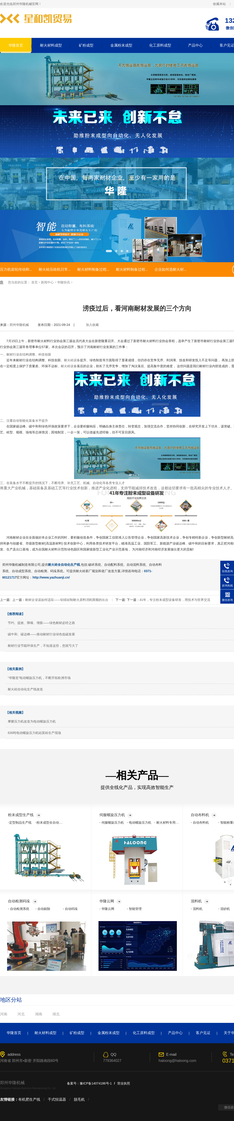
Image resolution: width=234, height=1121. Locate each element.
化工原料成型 (160, 45)
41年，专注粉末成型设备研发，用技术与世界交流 (175, 600)
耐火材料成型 (51, 45)
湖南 (38, 1014)
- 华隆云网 (106, 909)
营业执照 (123, 1083)
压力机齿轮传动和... (16, 269)
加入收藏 (92, 325)
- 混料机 (196, 909)
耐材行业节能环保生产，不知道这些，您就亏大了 (43, 645)
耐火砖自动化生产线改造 (25, 689)
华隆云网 (110, 901)
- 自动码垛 (70, 909)
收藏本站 (219, 4)
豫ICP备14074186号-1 (96, 1083)
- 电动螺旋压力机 (139, 822)
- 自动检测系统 (18, 909)
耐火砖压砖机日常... (55, 269)
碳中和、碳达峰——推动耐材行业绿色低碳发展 (41, 634)
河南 (3, 1014)
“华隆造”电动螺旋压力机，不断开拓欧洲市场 (39, 678)
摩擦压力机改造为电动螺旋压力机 (32, 721)
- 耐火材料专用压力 (168, 822)
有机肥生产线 (29, 1099)
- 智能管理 (134, 909)
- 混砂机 (224, 909)
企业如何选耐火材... (170, 269)
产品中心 (195, 45)
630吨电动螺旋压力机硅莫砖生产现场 (34, 733)
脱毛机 (79, 1099)
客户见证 (203, 1033)
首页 (34, 282)
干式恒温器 (57, 1099)
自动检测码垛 (22, 901)
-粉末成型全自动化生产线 (53, 822)
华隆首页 (15, 45)
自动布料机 (204, 815)
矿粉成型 (86, 45)
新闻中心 (47, 282)
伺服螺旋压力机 (116, 815)
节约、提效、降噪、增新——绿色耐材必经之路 (41, 623)
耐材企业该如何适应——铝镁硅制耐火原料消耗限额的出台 (66, 600)
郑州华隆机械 (19, 325)
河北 (21, 1014)
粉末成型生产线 (24, 815)
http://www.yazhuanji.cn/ (51, 577)
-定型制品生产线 (20, 822)
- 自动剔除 (42, 909)
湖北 (56, 1014)
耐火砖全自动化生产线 (64, 564)
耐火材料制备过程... (93, 269)
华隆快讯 (63, 282)
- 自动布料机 (200, 822)
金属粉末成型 (121, 45)
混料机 (200, 901)
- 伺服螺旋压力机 (111, 822)
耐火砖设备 (72, 360)
